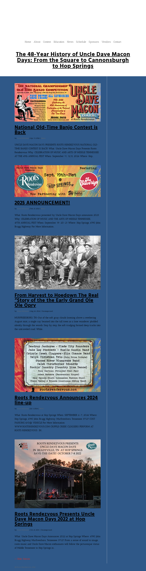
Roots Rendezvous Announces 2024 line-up (56, 400)
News (70, 42)
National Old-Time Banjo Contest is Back (56, 130)
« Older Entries (22, 558)
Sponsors (94, 42)
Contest (47, 42)
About (37, 42)
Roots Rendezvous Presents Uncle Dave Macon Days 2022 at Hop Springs (55, 519)
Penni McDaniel (23, 138)
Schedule (81, 42)
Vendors (106, 42)
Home (28, 42)
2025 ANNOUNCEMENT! (42, 203)
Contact (117, 42)
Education (59, 42)
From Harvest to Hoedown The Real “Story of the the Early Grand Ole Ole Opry (56, 301)
